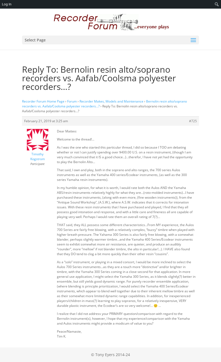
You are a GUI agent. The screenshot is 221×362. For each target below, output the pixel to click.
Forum (72, 101)
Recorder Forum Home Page (43, 101)
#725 (193, 121)
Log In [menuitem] (7, 4)
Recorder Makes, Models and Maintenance (111, 101)
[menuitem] (217, 4)
